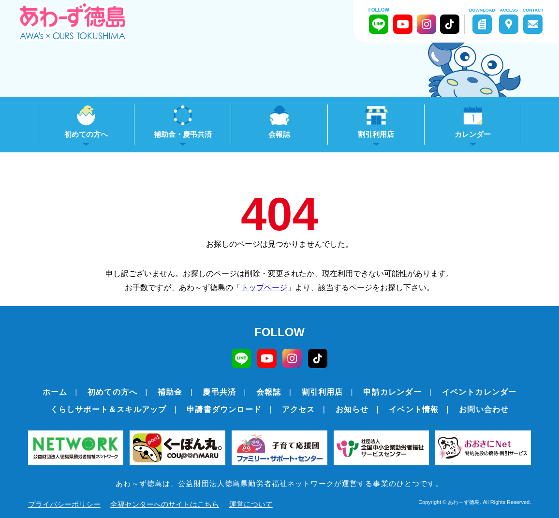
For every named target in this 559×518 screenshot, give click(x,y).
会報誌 (279, 134)
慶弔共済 (219, 392)
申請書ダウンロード (224, 409)
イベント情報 (414, 409)
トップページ (264, 287)
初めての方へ (112, 392)
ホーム (55, 392)
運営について (251, 504)
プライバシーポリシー (64, 504)
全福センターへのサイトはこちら (164, 504)
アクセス (298, 409)
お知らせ (352, 409)
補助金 (170, 392)
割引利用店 (322, 392)
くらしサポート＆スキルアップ (108, 409)
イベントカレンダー (479, 392)
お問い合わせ (484, 409)
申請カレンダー (392, 392)
